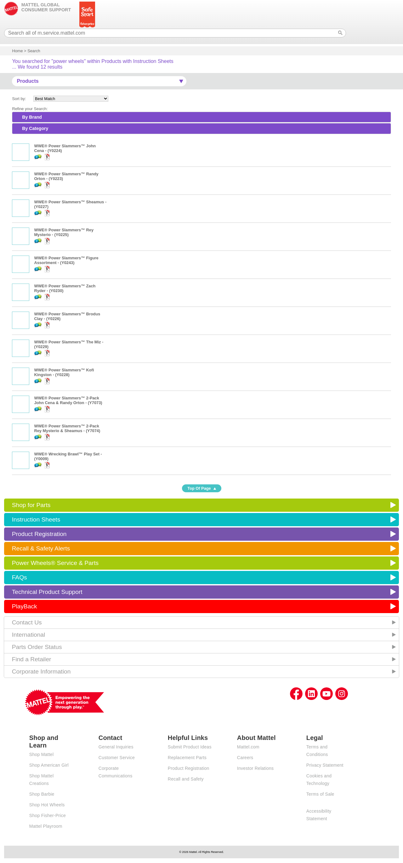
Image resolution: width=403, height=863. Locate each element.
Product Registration (39, 534)
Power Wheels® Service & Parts (55, 563)
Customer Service (117, 757)
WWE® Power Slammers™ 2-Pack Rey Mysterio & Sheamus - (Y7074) (67, 428)
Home (17, 50)
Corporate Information (41, 671)
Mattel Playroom (45, 826)
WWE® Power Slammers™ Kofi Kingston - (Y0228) (64, 372)
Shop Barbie (41, 794)
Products (27, 81)
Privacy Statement (324, 765)
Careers (245, 757)
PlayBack (24, 606)
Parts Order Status (37, 647)
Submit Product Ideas (190, 746)
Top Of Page (199, 488)
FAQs (19, 577)
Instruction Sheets (36, 519)
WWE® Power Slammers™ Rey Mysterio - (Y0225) (64, 232)
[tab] (201, 117)
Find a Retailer (31, 659)
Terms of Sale (320, 794)
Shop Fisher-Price (47, 815)
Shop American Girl (49, 765)
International (28, 634)
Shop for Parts (31, 505)
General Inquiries (116, 746)
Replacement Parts (187, 757)
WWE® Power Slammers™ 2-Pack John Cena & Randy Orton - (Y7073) (68, 400)
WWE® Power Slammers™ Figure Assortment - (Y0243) (66, 260)
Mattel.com (248, 746)
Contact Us (27, 622)
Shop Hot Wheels (47, 804)
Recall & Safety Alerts (41, 548)
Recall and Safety (186, 778)
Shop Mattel (41, 754)
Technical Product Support (47, 592)
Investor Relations (255, 768)
